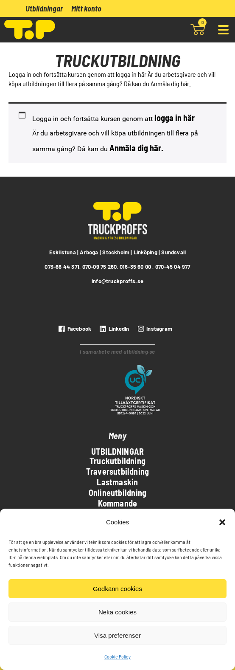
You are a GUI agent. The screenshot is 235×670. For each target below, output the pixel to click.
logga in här (174, 118)
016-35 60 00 (135, 266)
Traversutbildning (117, 471)
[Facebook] (73, 328)
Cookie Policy (117, 656)
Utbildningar (44, 8)
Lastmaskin (117, 482)
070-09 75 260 (99, 266)
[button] (222, 522)
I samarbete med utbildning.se (117, 351)
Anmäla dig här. (136, 148)
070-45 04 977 (172, 266)
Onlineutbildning (117, 492)
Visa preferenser (117, 635)
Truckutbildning (117, 461)
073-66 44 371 (62, 266)
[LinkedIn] (113, 328)
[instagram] (154, 328)
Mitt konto (86, 8)
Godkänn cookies (117, 588)
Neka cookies (117, 612)
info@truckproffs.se (117, 281)
